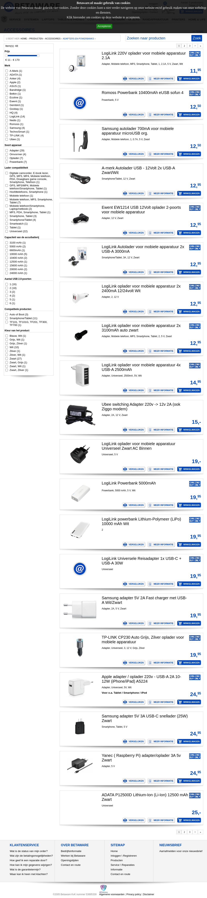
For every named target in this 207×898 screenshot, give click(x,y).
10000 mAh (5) (18, 254)
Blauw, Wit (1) (18, 335)
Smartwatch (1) (19, 223)
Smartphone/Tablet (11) (23, 318)
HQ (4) (14, 112)
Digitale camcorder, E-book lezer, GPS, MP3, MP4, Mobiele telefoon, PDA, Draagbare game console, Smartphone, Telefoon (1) (30, 178)
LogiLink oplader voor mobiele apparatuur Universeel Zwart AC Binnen (138, 446)
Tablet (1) (15, 227)
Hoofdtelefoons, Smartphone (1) (28, 191)
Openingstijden (70, 860)
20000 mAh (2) (18, 269)
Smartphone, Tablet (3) (23, 216)
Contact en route (71, 864)
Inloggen (116, 855)
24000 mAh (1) (18, 273)
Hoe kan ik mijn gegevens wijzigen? (31, 864)
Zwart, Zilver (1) (19, 370)
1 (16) (13, 284)
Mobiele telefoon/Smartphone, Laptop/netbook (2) (27, 207)
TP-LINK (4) (17, 135)
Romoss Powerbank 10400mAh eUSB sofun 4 (142, 92)
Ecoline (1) (16, 97)
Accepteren (104, 26)
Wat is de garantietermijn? (25, 869)
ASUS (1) (15, 86)
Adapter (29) (17, 150)
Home (114, 851)
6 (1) (12, 303)
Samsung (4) (17, 127)
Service (115, 864)
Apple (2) (15, 82)
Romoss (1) (16, 124)
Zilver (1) (15, 351)
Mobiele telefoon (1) (21, 195)
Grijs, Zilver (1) (18, 343)
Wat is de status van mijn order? (29, 851)
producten (36, 38)
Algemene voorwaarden (111, 894)
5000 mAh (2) (18, 246)
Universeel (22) (19, 231)
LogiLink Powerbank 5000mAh (129, 483)
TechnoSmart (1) (19, 131)
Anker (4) (15, 78)
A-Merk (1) (16, 70)
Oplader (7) (16, 158)
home (24, 38)
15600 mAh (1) (18, 265)
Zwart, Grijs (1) (18, 362)
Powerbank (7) (18, 161)
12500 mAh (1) (18, 261)
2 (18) (13, 288)
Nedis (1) (15, 120)
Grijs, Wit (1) (17, 339)
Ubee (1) (15, 139)
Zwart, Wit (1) (18, 366)
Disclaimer (148, 894)
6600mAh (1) (17, 250)
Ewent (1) (15, 101)
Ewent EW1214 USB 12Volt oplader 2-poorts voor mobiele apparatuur (141, 209)
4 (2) (12, 295)
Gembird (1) (17, 105)
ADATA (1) (16, 74)
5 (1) (12, 299)
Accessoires (52, 38)
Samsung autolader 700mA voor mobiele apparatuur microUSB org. (138, 130)
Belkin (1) (15, 93)
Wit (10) (14, 347)
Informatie (116, 869)
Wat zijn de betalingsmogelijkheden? (31, 855)
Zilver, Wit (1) (17, 354)
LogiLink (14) (17, 116)
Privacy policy (133, 894)
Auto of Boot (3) (19, 314)
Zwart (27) (16, 358)
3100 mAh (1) (18, 242)
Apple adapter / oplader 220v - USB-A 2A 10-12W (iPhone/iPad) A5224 (141, 678)
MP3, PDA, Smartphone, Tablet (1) (30, 212)
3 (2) (12, 291)
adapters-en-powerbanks (78, 38)
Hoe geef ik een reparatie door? (28, 860)
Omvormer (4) (18, 154)
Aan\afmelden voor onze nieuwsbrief (180, 851)
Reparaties (128, 864)
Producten (117, 860)
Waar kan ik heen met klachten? (29, 874)
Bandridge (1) (18, 89)
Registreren (130, 855)
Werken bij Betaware (73, 855)
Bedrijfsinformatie (71, 851)
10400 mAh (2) (18, 257)
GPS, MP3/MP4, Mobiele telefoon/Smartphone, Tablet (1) (28, 187)
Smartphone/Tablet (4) (23, 219)
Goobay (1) (16, 108)
